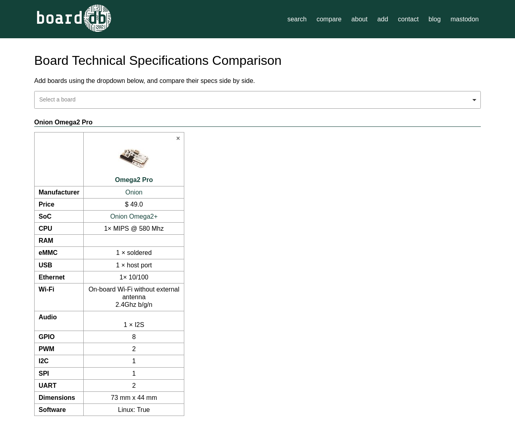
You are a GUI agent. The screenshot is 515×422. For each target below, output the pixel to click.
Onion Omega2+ (134, 216)
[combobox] (257, 100)
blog (434, 19)
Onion (134, 192)
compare (329, 19)
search (297, 19)
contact (408, 19)
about (359, 19)
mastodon (465, 19)
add (382, 19)
